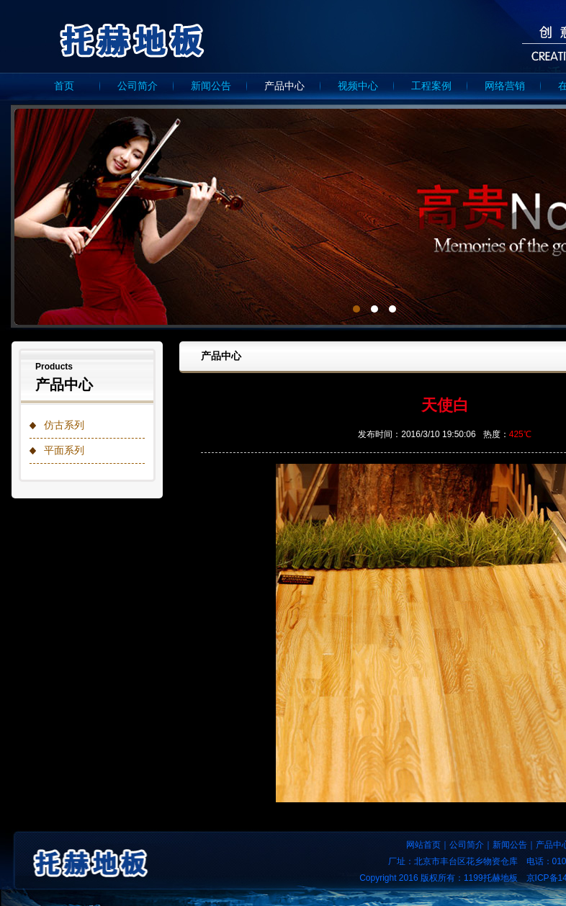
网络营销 (505, 86)
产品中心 (284, 86)
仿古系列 (64, 425)
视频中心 (358, 86)
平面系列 (64, 450)
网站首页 (423, 845)
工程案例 (431, 86)
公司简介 (137, 86)
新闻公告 (211, 86)
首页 (64, 86)
